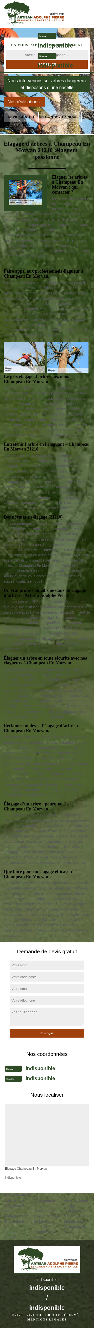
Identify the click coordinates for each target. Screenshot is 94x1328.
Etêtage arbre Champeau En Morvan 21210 (75, 1226)
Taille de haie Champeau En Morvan (15, 1205)
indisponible (55, 45)
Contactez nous (61, 117)
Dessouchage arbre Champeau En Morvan (47, 1216)
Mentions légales (47, 1319)
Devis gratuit (21, 117)
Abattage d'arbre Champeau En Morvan (17, 1221)
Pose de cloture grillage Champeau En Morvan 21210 (76, 1208)
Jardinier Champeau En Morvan (45, 1232)
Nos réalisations (24, 101)
